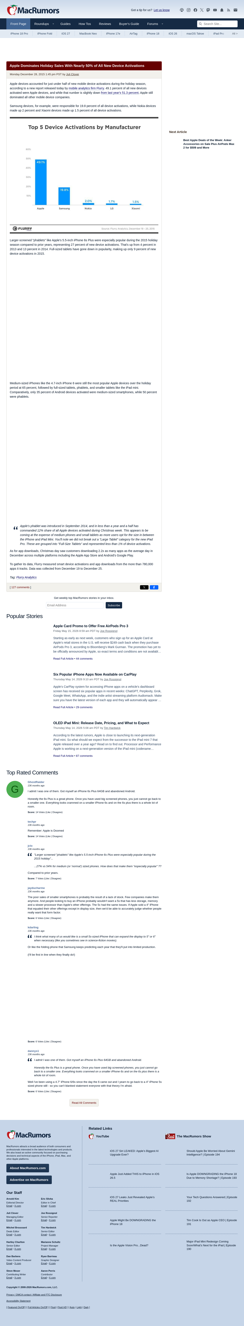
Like (48, 812)
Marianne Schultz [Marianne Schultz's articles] (50, 1241)
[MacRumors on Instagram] (188, 10)
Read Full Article (63, 658)
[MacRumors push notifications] (222, 10)
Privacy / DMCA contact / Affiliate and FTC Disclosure (34, 1294)
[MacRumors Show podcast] (182, 10)
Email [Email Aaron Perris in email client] (44, 1277)
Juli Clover (72, 74)
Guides (66, 24)
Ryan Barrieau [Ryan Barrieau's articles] (49, 1255)
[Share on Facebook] (154, 587)
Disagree (57, 812)
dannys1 (33, 1051)
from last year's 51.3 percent (120, 92)
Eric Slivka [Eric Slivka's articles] (47, 1198)
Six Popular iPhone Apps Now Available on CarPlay (97, 674)
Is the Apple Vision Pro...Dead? (129, 1244)
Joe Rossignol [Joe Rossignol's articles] (49, 1212)
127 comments (20, 587)
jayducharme (36, 888)
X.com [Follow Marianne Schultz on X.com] (52, 1248)
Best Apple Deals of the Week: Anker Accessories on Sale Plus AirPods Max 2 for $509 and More (208, 144)
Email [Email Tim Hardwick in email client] (44, 1234)
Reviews (105, 24)
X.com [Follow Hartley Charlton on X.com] (17, 1248)
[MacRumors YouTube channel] (215, 10)
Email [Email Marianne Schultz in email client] (44, 1248)
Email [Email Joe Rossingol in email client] (44, 1219)
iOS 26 (173, 33)
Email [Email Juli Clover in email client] (9, 1219)
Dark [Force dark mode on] (86, 1307)
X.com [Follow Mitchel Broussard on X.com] (17, 1234)
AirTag (133, 33)
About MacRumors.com (28, 1167)
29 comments (84, 707)
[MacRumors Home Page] (33, 10)
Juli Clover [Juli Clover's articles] (12, 1212)
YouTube (102, 1135)
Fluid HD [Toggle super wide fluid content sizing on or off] (62, 1307)
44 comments (84, 658)
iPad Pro (218, 33)
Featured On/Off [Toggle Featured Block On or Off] (16, 1307)
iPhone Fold (44, 33)
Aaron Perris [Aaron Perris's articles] (48, 1270)
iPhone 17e (113, 33)
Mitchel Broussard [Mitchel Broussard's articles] (16, 1227)
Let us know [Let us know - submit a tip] (162, 10)
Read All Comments (84, 1102)
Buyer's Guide (129, 24)
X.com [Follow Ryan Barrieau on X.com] (52, 1262)
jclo (30, 845)
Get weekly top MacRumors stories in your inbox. (84, 597)
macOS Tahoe (195, 33)
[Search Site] (217, 23)
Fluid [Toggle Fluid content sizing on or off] (53, 1307)
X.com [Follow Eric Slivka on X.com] (52, 1205)
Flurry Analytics (26, 577)
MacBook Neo (88, 33)
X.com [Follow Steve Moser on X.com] (17, 1277)
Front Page (18, 24)
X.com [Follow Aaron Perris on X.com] (52, 1277)
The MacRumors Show (194, 1135)
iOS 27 (66, 33)
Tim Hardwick (112, 727)
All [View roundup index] (235, 33)
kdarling (33, 927)
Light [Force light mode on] (79, 1307)
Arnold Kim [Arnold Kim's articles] (12, 1198)
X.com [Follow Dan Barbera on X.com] (17, 1262)
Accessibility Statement (18, 1301)
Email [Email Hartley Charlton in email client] (9, 1248)
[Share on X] (144, 587)
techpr (32, 821)
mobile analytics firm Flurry (86, 88)
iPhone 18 (153, 33)
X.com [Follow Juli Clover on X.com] (17, 1219)
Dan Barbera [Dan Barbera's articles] (13, 1255)
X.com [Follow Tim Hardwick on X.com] (52, 1234)
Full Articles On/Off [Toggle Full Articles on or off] (38, 1307)
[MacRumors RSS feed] (229, 10)
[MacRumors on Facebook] (195, 10)
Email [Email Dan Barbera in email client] (9, 1262)
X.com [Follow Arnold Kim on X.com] (17, 1205)
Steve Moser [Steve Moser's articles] (13, 1270)
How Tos (85, 24)
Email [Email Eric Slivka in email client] (44, 1205)
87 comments (84, 755)
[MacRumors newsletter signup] (235, 10)
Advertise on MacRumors (29, 1179)
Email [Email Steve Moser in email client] (9, 1277)
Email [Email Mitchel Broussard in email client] (9, 1234)
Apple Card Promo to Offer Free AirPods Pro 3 (93, 626)
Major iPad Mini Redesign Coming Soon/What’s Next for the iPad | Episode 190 (211, 1244)
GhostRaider (36, 782)
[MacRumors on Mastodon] (208, 10)
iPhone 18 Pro (19, 33)
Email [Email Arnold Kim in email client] (9, 1205)
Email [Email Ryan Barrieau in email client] (44, 1262)
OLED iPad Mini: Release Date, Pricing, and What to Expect (104, 723)
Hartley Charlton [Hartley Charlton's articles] (15, 1241)
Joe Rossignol (108, 631)
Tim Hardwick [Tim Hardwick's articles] (48, 1227)
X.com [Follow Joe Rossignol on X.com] (52, 1219)
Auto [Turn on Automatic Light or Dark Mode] (72, 1307)
